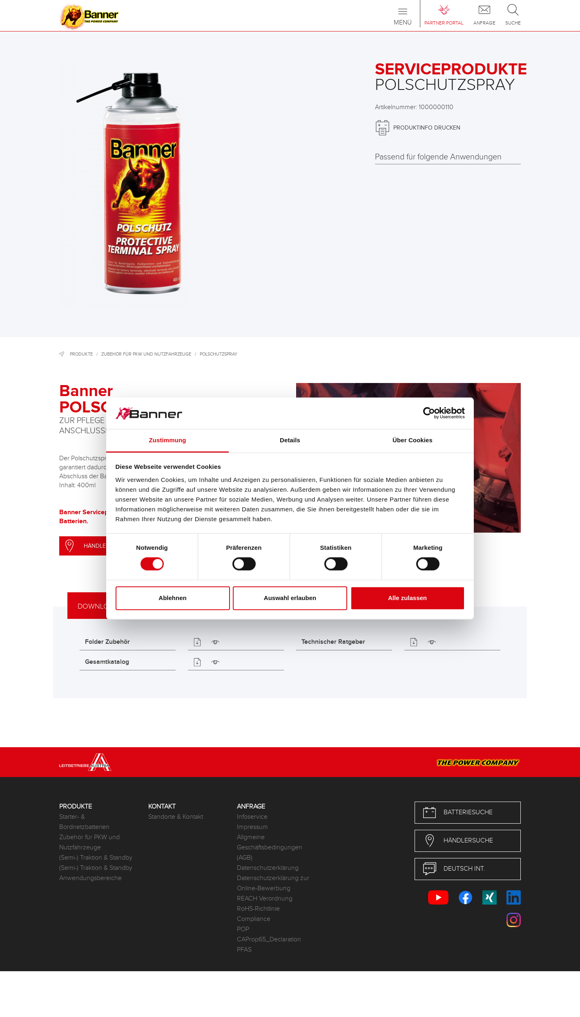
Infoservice (252, 817)
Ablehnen (172, 597)
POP (243, 929)
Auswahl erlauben (290, 597)
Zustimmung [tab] (167, 440)
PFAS (244, 950)
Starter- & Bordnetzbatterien (84, 822)
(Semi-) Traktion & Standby (95, 858)
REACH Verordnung (264, 899)
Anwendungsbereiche (90, 878)
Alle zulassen (407, 597)
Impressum (252, 827)
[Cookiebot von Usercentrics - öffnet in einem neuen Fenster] (429, 413)
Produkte (81, 354)
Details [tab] (290, 440)
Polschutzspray (218, 354)
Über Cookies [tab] (413, 440)
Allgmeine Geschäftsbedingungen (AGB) (269, 847)
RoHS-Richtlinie (258, 909)
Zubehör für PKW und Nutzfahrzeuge (146, 354)
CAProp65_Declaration (269, 939)
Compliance (253, 919)
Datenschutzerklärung (268, 868)
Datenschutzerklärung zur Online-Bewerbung (273, 883)
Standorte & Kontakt (175, 817)
